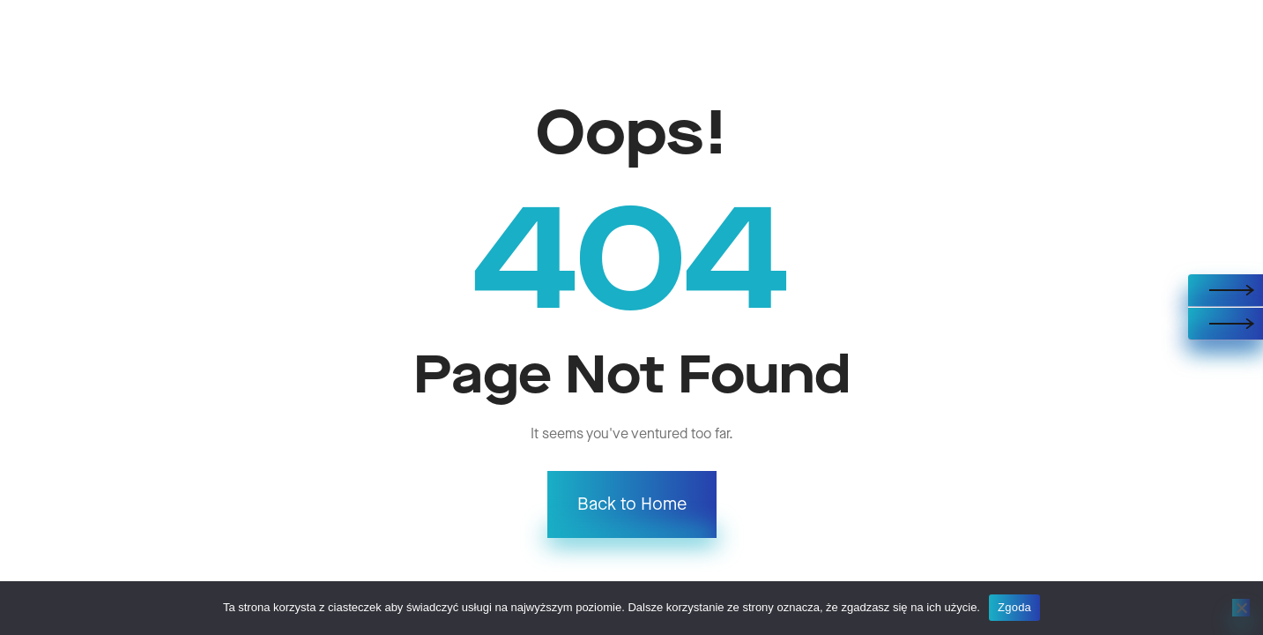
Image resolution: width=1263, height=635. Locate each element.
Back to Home (632, 504)
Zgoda (1014, 607)
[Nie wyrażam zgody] (1241, 607)
